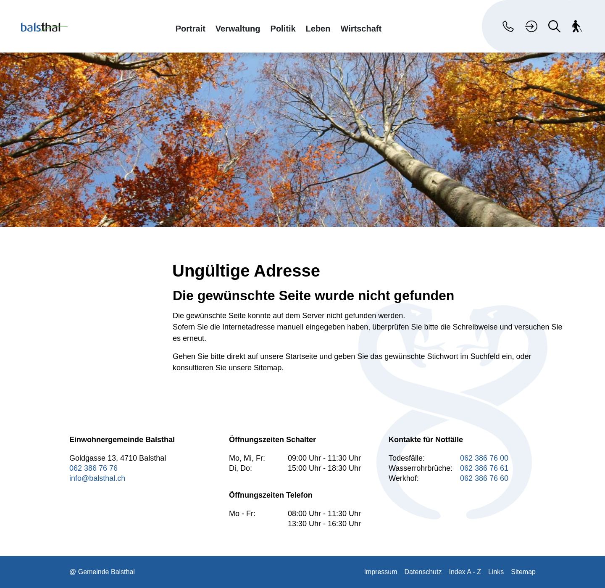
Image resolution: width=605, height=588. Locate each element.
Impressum (380, 571)
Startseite (301, 356)
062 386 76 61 (484, 468)
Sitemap (523, 571)
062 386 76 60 (484, 478)
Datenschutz (423, 571)
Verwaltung (238, 28)
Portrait (190, 28)
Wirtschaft (360, 28)
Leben (318, 28)
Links (496, 571)
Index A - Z (465, 571)
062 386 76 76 (93, 468)
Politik (283, 28)
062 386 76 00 (484, 458)
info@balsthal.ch (97, 478)
